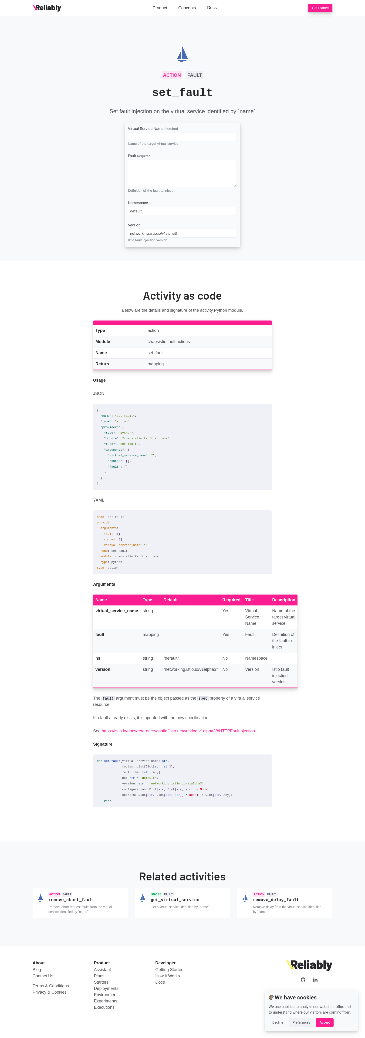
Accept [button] (325, 1022)
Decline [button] (277, 1022)
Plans (99, 975)
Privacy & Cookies (50, 991)
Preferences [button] (301, 1022)
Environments (107, 994)
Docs (212, 7)
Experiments (105, 1000)
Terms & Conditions (51, 985)
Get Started (320, 8)
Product (160, 8)
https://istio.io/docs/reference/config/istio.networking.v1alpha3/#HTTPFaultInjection (178, 731)
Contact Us (43, 975)
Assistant (102, 969)
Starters (101, 981)
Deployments (106, 988)
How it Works (167, 975)
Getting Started (169, 969)
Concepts (187, 8)
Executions (104, 1007)
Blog (37, 969)
